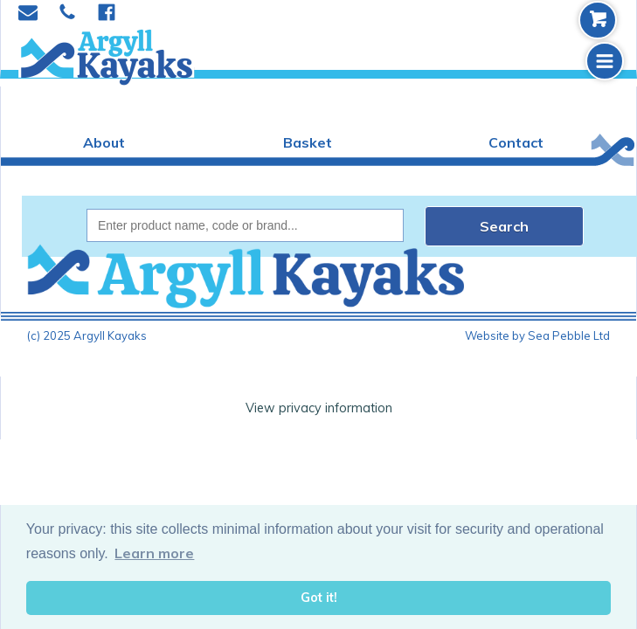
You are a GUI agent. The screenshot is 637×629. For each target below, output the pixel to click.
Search (504, 226)
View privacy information (319, 408)
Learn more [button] (154, 553)
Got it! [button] (319, 597)
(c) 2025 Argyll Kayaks (87, 335)
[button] (604, 61)
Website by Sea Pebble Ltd (537, 335)
